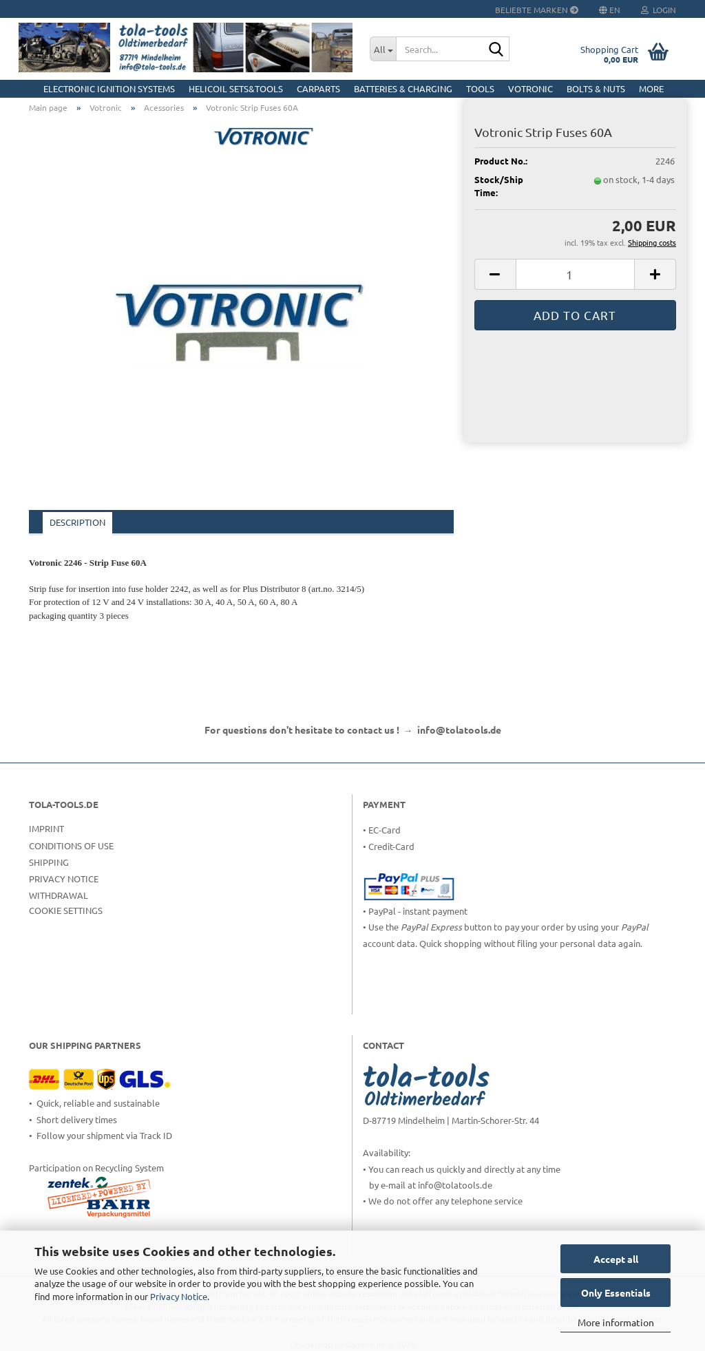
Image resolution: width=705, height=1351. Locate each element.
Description (77, 522)
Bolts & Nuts (596, 88)
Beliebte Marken (536, 9)
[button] (495, 274)
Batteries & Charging (403, 88)
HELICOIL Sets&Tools (236, 88)
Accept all (615, 1259)
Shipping (49, 862)
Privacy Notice (178, 1296)
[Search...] (383, 48)
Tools (480, 88)
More (651, 88)
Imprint (46, 828)
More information (616, 1322)
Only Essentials (616, 1292)
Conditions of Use (71, 845)
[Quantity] (575, 274)
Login (658, 9)
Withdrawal (58, 895)
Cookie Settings (66, 910)
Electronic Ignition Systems (109, 88)
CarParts (318, 88)
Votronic (530, 88)
